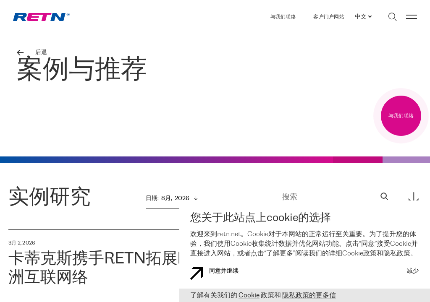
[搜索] (329, 197)
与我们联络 (283, 17)
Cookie (249, 295)
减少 (413, 271)
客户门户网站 (328, 17)
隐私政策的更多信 (309, 295)
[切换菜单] (411, 16)
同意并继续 (214, 273)
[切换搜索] (392, 16)
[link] (41, 17)
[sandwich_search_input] (384, 197)
